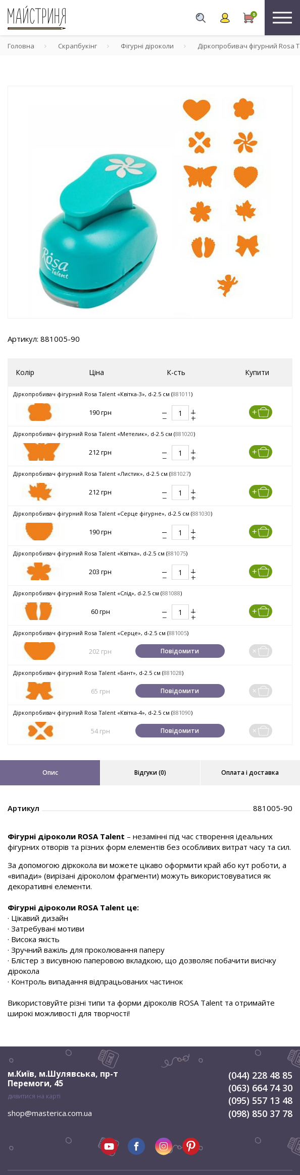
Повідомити (180, 651)
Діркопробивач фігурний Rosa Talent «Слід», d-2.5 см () (97, 593)
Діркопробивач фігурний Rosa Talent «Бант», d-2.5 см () (98, 672)
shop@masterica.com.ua (50, 1113)
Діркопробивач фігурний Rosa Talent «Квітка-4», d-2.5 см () (102, 712)
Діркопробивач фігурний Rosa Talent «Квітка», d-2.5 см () (100, 553)
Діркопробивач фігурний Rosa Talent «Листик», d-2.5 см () (101, 473)
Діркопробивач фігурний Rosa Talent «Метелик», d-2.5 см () (104, 434)
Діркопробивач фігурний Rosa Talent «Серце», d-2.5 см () (100, 633)
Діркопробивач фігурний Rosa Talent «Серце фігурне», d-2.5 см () (112, 513)
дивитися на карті (34, 1096)
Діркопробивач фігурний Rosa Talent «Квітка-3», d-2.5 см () (102, 394)
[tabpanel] (150, 202)
